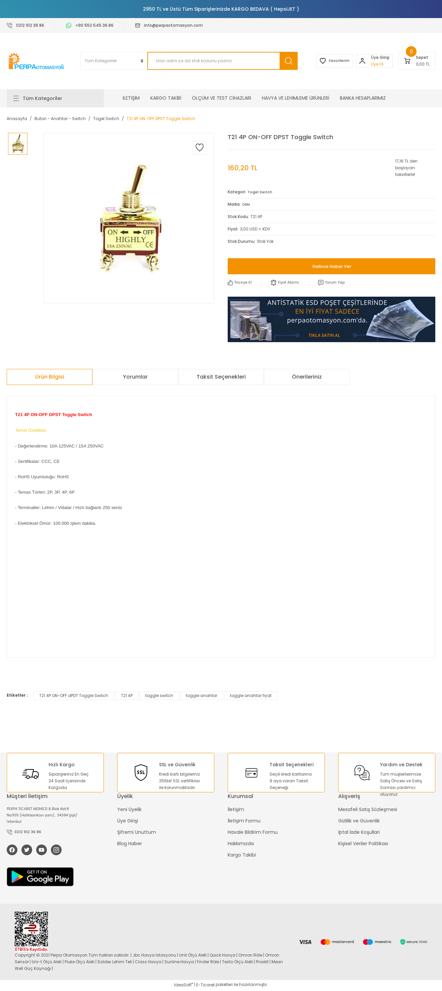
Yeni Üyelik (129, 809)
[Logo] (37, 61)
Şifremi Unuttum (136, 832)
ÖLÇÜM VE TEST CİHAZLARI (221, 98)
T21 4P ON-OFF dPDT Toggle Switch (73, 696)
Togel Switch (260, 192)
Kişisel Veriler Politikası (363, 843)
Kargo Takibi (242, 855)
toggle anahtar (201, 696)
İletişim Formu (244, 821)
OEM (246, 204)
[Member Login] (360, 61)
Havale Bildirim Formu (253, 832)
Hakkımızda (241, 843)
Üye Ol (375, 64)
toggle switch (159, 696)
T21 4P (127, 696)
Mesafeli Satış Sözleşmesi (367, 809)
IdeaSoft (183, 986)
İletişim (236, 809)
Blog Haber (129, 843)
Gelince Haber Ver (331, 266)
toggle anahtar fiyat (251, 696)
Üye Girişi (127, 821)
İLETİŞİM (131, 98)
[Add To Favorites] (199, 147)
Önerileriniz (307, 377)
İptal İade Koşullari (359, 832)
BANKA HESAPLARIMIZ (363, 98)
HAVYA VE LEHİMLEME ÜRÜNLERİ (295, 98)
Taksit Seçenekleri (221, 377)
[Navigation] (55, 98)
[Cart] (416, 61)
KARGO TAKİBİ (165, 98)
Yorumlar (135, 377)
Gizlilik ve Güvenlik (359, 821)
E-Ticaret (205, 986)
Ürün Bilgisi (49, 377)
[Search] (215, 61)
